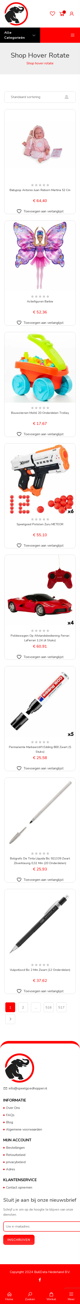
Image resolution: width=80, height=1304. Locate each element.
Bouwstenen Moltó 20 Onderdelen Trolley (40, 413)
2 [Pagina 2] (23, 1007)
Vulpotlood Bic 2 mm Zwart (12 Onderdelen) (40, 970)
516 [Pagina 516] (48, 1007)
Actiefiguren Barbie (40, 301)
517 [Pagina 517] (61, 1007)
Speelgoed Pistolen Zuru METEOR (40, 524)
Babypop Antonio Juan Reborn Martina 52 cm (40, 190)
